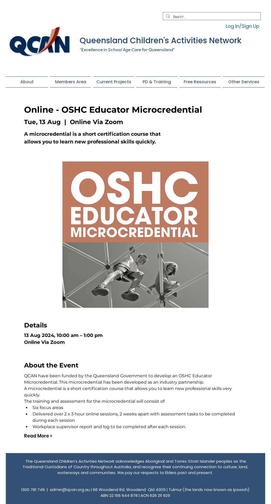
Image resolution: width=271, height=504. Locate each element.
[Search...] (211, 16)
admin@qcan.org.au (70, 489)
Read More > (38, 436)
